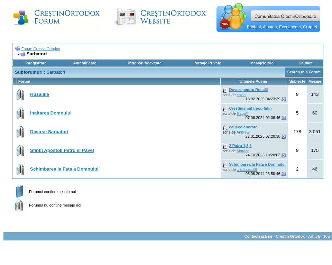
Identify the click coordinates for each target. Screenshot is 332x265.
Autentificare (84, 63)
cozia (241, 95)
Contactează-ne (258, 236)
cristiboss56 (247, 169)
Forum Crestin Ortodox (40, 49)
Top (326, 236)
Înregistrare (36, 63)
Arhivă (314, 236)
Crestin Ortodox (290, 236)
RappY (242, 113)
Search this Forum (304, 72)
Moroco (243, 151)
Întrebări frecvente (145, 63)
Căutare (305, 63)
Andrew (243, 132)
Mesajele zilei (262, 63)
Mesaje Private (208, 63)
